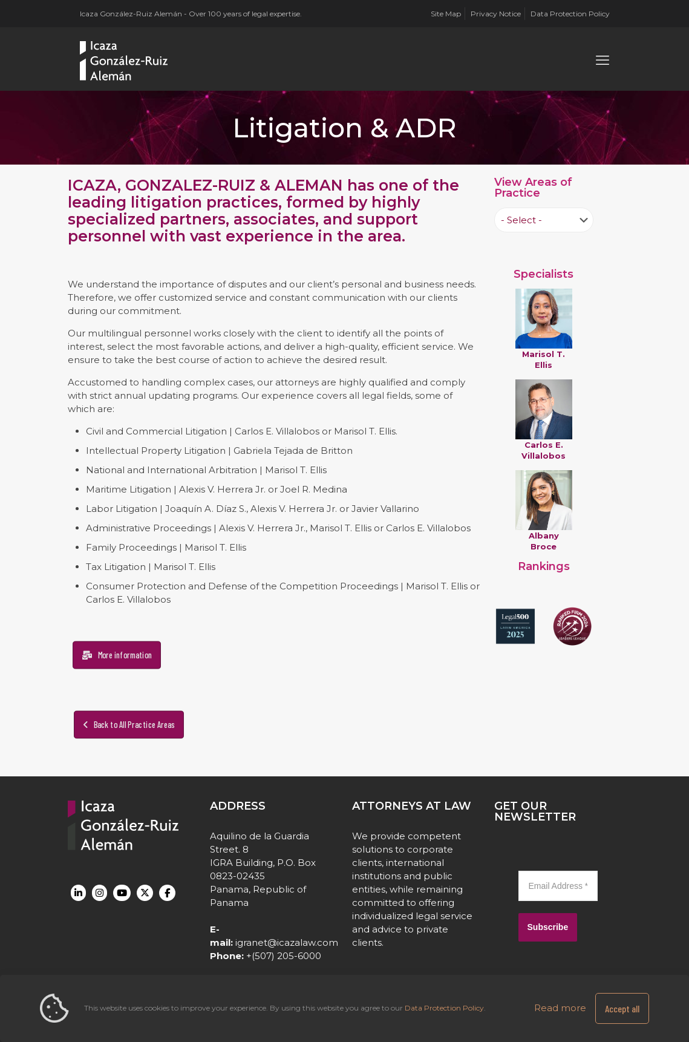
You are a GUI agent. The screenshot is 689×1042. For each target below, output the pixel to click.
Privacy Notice (496, 13)
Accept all (622, 1008)
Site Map (446, 13)
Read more (560, 1008)
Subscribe (548, 927)
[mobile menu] (602, 60)
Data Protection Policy (570, 13)
